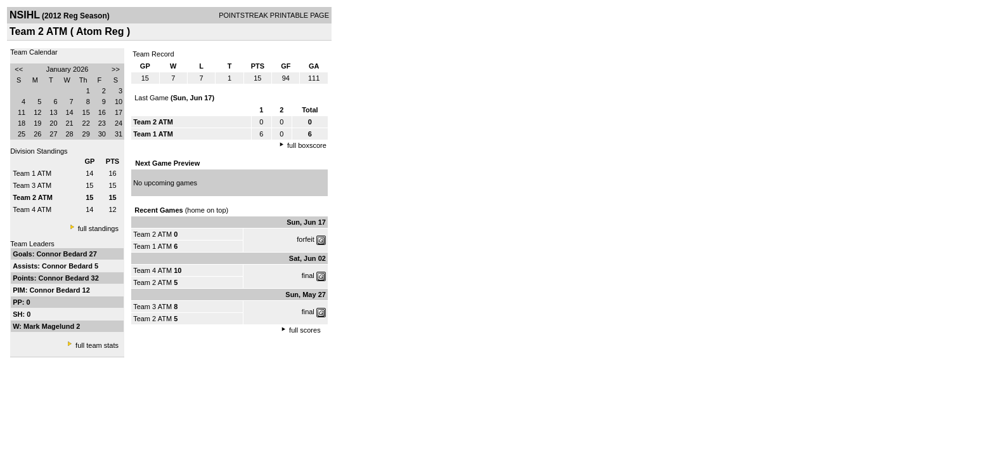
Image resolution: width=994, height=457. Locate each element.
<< (19, 69)
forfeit (305, 239)
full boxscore (306, 145)
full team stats (97, 345)
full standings (98, 228)
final (308, 275)
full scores (305, 330)
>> (116, 69)
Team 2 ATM (152, 234)
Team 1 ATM (32, 173)
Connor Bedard (62, 254)
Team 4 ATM (32, 209)
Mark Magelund (49, 326)
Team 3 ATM (32, 185)
